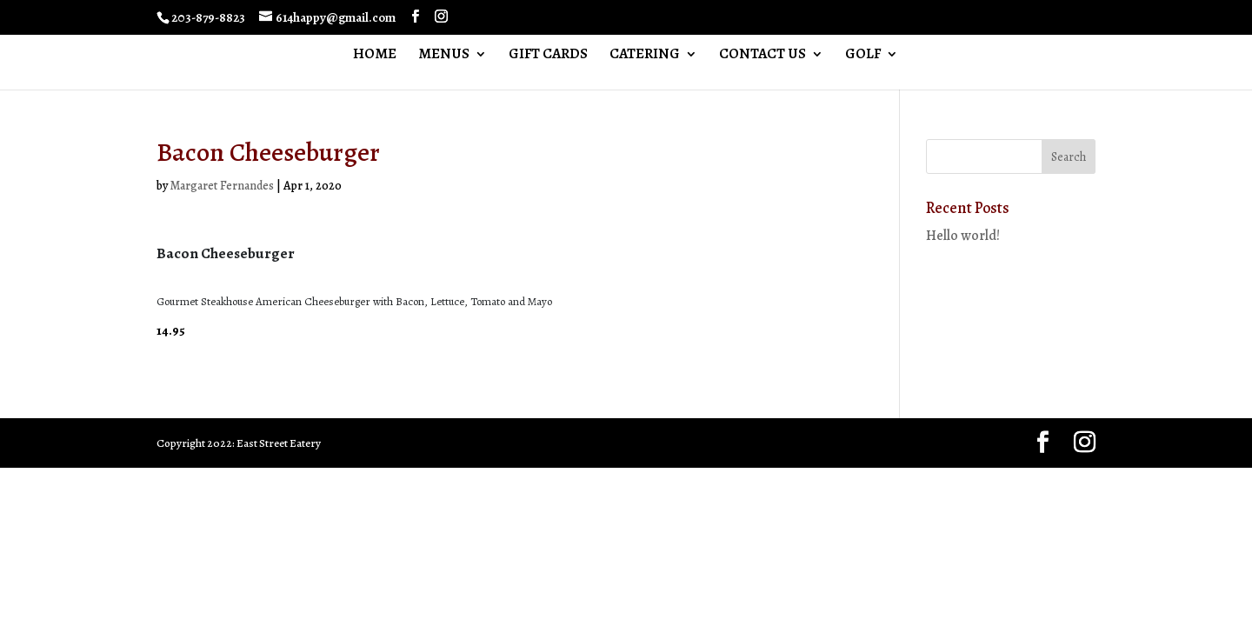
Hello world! (963, 235)
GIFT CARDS (548, 55)
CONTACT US (762, 55)
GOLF (863, 55)
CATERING (644, 55)
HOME (374, 55)
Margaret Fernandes (222, 185)
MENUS (444, 55)
